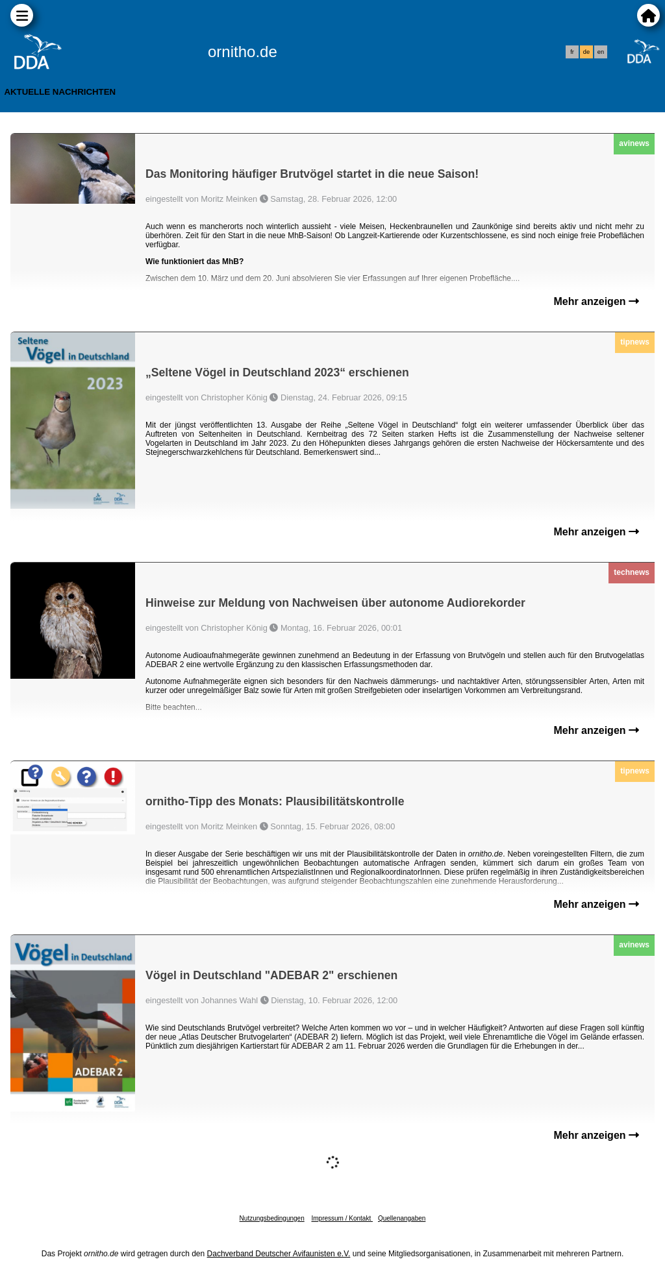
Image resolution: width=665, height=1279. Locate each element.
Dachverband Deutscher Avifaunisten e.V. (279, 1253)
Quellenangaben (401, 1218)
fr (572, 52)
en (600, 52)
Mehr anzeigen (596, 301)
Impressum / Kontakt (341, 1218)
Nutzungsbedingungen (272, 1218)
